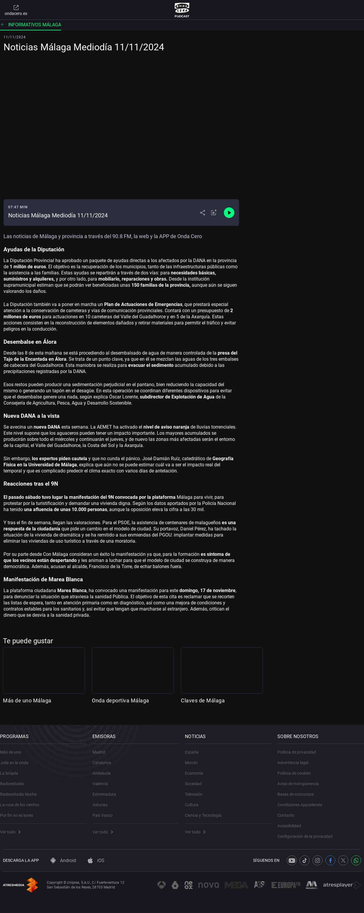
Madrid (101, 748)
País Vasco (105, 811)
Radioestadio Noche (21, 790)
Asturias (103, 800)
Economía (197, 769)
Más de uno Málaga (27, 700)
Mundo (194, 758)
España (195, 748)
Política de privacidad (299, 748)
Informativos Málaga (30, 24)
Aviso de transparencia (301, 779)
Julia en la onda (17, 758)
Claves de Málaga (203, 700)
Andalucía (104, 769)
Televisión (196, 790)
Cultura (194, 800)
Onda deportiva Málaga (120, 700)
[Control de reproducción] (229, 212)
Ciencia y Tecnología (206, 811)
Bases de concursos (298, 790)
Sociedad (196, 779)
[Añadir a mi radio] (214, 213)
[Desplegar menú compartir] (203, 213)
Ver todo (13, 828)
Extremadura (107, 790)
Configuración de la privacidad (307, 832)
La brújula (12, 769)
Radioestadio (15, 779)
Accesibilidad (292, 821)
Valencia (103, 779)
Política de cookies (297, 769)
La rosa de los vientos (22, 800)
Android (63, 860)
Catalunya (104, 758)
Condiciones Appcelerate (302, 800)
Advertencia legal (295, 758)
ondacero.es (16, 10)
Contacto (288, 811)
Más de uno (13, 748)
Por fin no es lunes (19, 811)
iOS (96, 860)
